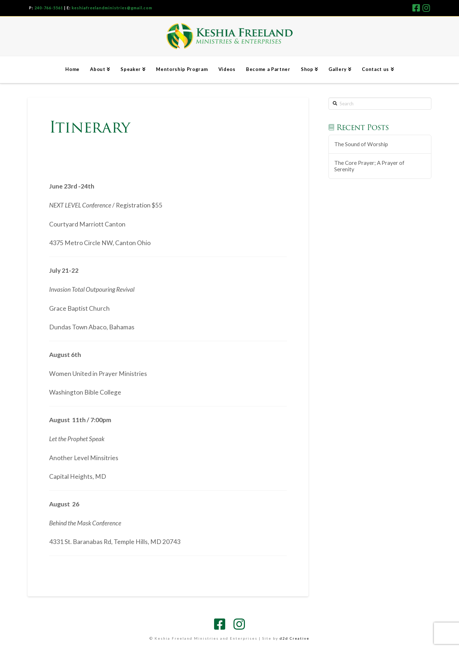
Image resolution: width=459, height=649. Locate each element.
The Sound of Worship (361, 144)
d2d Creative (294, 638)
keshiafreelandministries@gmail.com (112, 7)
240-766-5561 (48, 7)
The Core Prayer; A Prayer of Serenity (369, 166)
